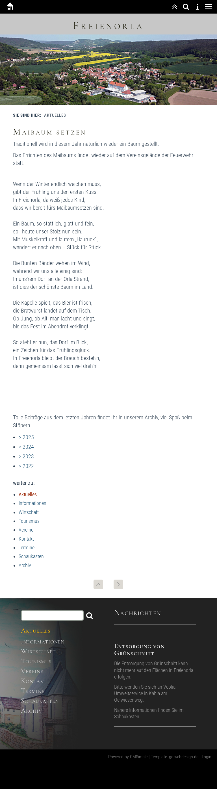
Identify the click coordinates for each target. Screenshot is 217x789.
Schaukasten (31, 556)
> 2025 (26, 437)
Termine (26, 547)
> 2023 (26, 456)
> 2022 (26, 466)
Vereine (26, 530)
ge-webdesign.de (183, 756)
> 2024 (26, 446)
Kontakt (26, 539)
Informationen (32, 503)
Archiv (25, 565)
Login (206, 756)
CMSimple (138, 756)
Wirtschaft (29, 512)
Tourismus (29, 521)
